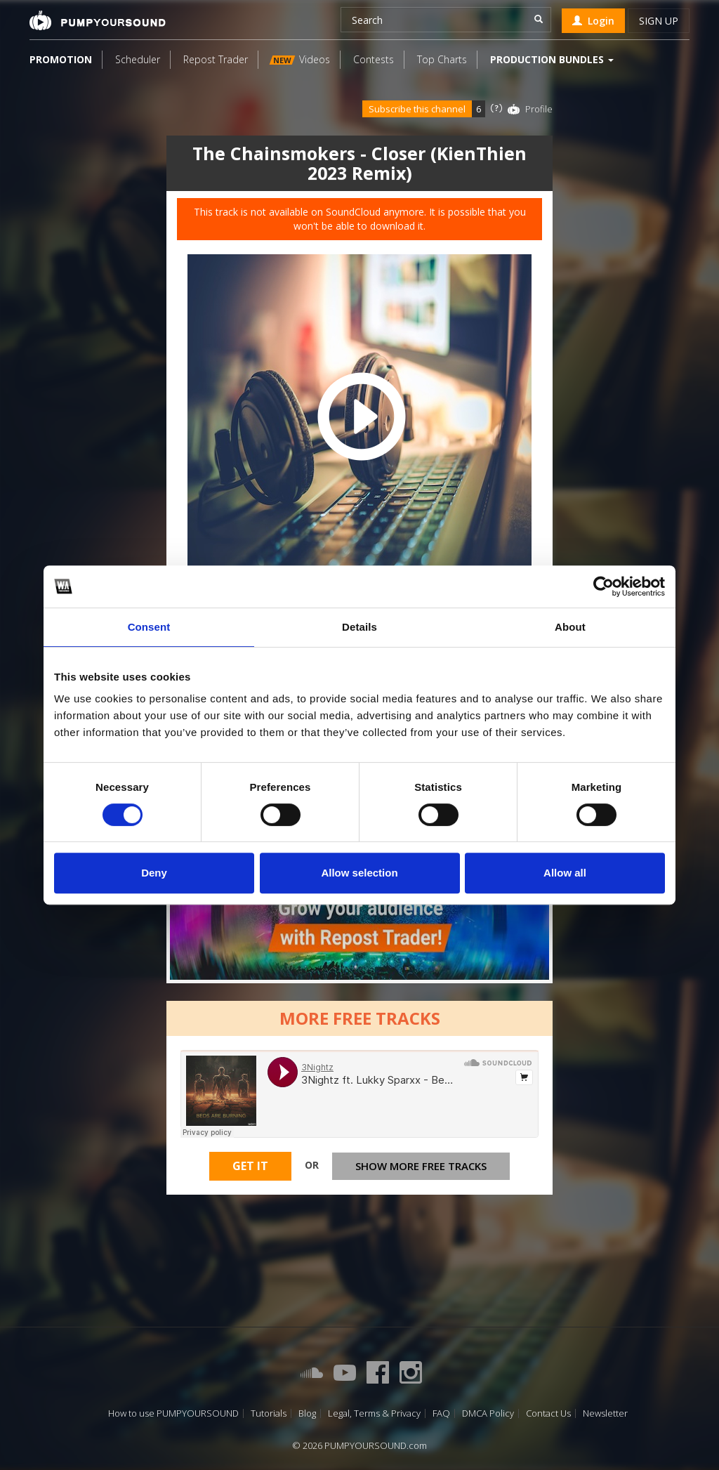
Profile (539, 109)
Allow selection (359, 873)
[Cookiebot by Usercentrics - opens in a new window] (603, 586)
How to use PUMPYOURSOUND (173, 1413)
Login (593, 20)
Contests (373, 59)
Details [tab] (359, 627)
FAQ (441, 1413)
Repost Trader (215, 59)
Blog (307, 1413)
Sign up (658, 20)
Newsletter (605, 1413)
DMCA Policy (488, 1413)
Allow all (564, 873)
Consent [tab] (149, 627)
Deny (154, 873)
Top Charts (442, 59)
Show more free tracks (421, 1166)
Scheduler (137, 59)
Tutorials (268, 1413)
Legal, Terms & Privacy (374, 1413)
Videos (300, 59)
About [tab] (570, 627)
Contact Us (548, 1413)
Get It (250, 1166)
